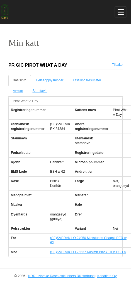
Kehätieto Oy (107, 276)
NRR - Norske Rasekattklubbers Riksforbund (61, 276)
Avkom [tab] (18, 91)
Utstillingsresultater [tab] (87, 80)
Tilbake (117, 65)
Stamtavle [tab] (39, 91)
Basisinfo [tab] (19, 80)
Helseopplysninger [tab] (50, 80)
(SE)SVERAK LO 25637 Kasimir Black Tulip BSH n (88, 252)
